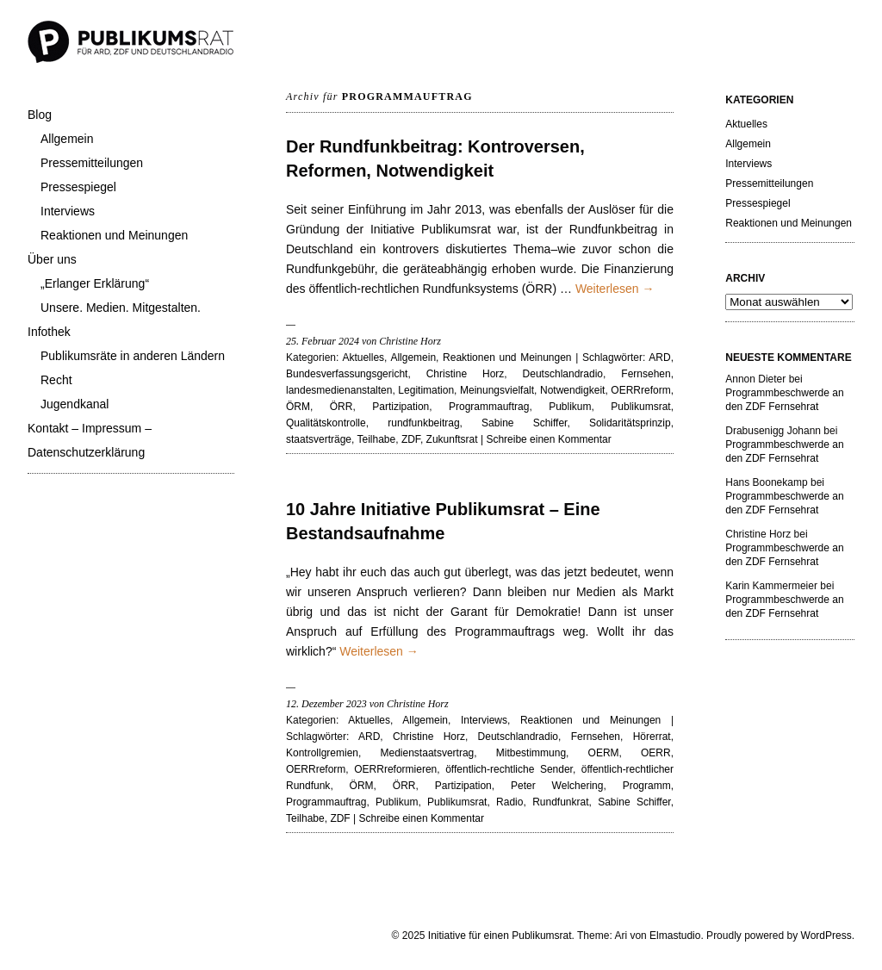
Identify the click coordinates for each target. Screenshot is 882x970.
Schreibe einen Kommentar (548, 439)
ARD (659, 357)
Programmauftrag (489, 407)
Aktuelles (363, 357)
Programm (647, 786)
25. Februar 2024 (322, 341)
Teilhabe (376, 439)
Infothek (49, 332)
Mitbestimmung (531, 753)
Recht (56, 380)
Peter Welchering (557, 786)
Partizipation (400, 407)
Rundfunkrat (560, 802)
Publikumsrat (640, 407)
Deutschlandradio (563, 374)
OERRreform (640, 390)
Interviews (67, 211)
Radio (509, 802)
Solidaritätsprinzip (630, 423)
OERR (656, 753)
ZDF (410, 439)
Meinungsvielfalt (497, 390)
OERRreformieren (395, 769)
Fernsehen (645, 374)
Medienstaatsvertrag (428, 753)
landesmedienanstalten (339, 390)
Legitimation (426, 390)
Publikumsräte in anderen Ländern (132, 356)
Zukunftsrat (452, 439)
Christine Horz (465, 374)
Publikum (570, 407)
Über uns (52, 259)
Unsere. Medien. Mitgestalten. (120, 307)
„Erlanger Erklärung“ (94, 283)
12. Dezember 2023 (326, 704)
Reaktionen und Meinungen (114, 235)
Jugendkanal (74, 404)
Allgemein (66, 139)
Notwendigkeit (572, 390)
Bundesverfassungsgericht (346, 374)
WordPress (826, 936)
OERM (603, 753)
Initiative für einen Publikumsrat (500, 936)
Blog (40, 114)
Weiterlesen (615, 288)
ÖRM (298, 407)
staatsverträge (318, 439)
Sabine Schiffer (524, 423)
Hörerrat (652, 737)
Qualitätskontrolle (326, 423)
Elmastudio (674, 936)
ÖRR (341, 407)
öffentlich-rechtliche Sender (509, 769)
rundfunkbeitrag (423, 423)
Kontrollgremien (322, 753)
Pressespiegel (78, 187)
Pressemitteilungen (91, 163)
